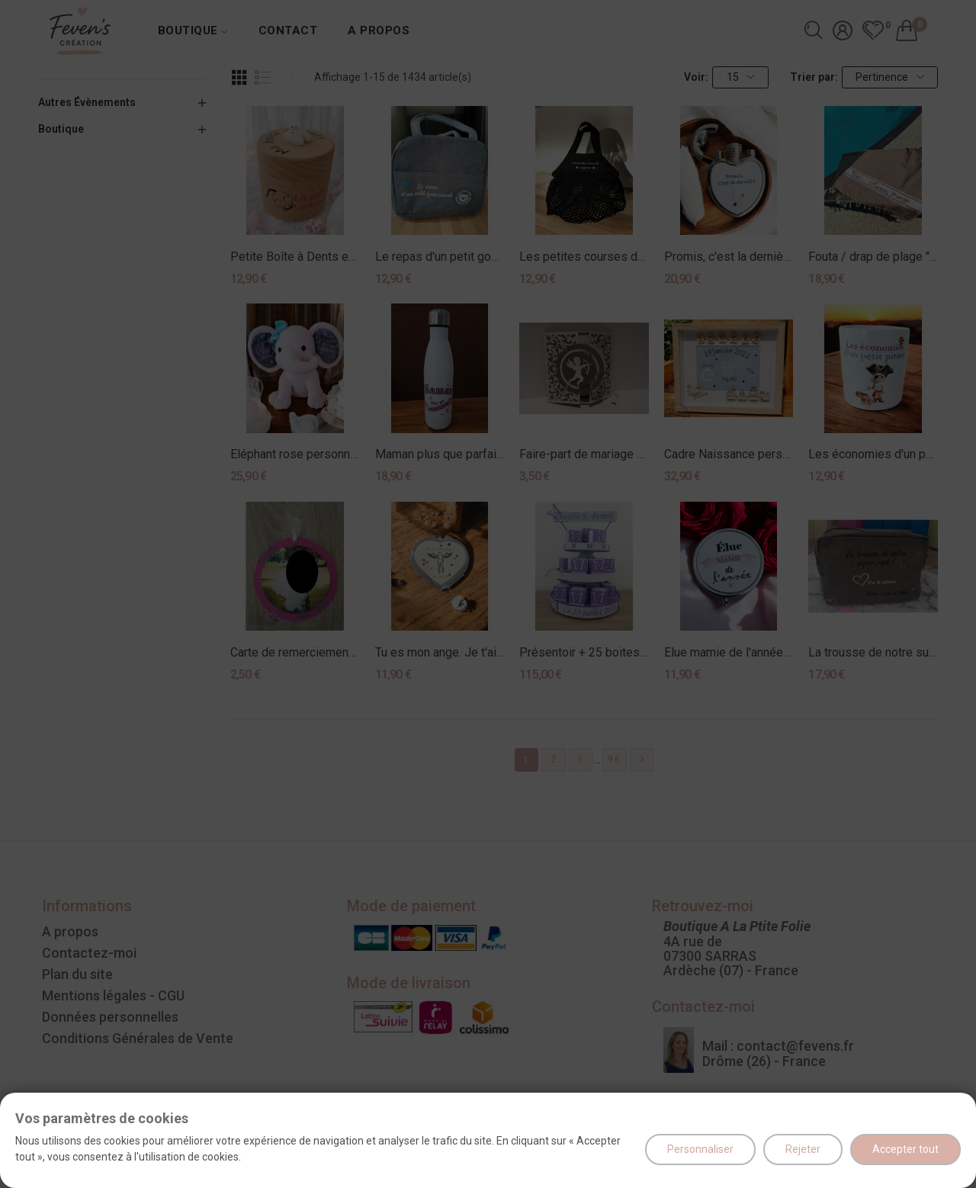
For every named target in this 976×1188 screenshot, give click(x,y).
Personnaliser (700, 1149)
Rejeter (802, 1149)
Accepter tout (905, 1149)
